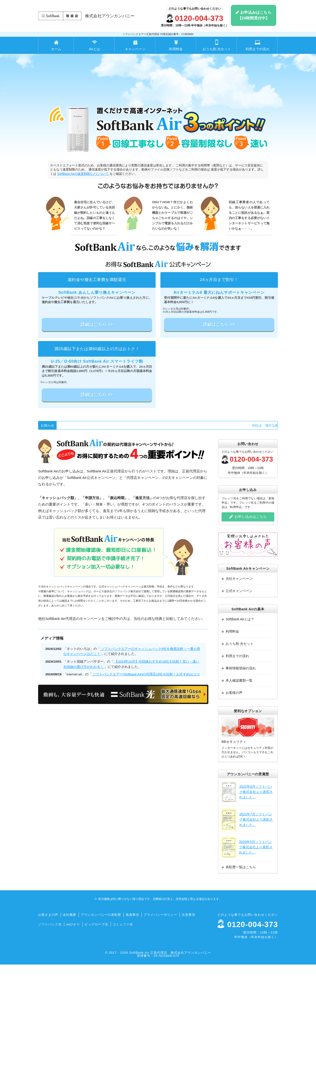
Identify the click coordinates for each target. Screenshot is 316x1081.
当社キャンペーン (237, 695)
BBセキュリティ (234, 858)
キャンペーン (135, 45)
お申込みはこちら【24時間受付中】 (253, 15)
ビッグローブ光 (96, 1041)
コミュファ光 (123, 1041)
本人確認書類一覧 (237, 797)
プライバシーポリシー (160, 1031)
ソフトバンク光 (50, 1041)
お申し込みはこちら (248, 633)
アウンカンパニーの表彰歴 (101, 1031)
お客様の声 (232, 809)
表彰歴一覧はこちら (239, 983)
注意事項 (188, 1031)
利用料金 (176, 45)
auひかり (73, 1041)
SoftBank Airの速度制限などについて (83, 290)
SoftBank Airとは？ (238, 736)
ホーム (56, 45)
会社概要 (69, 1031)
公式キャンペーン (237, 707)
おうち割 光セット (216, 45)
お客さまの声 (48, 1031)
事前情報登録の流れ (239, 785)
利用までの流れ (257, 45)
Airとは (94, 45)
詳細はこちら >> (97, 441)
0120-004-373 (199, 18)
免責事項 (132, 1031)
